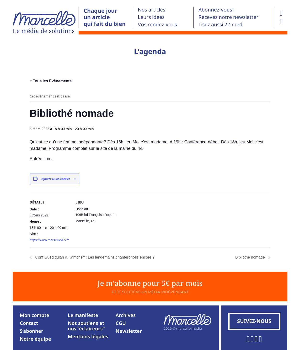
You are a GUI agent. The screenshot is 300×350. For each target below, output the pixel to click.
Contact (29, 323)
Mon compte (34, 315)
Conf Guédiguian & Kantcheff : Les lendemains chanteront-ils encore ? (94, 257)
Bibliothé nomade (250, 257)
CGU (121, 323)
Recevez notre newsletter (228, 17)
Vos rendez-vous (157, 24)
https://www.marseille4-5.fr (49, 240)
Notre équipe (35, 339)
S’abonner (31, 331)
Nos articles (151, 9)
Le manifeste (83, 315)
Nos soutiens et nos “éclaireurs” (86, 326)
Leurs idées (151, 17)
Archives (126, 315)
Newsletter (129, 331)
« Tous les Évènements (51, 81)
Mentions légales (88, 336)
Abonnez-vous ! (216, 9)
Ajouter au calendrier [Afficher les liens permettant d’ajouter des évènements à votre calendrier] (55, 179)
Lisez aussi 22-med (220, 24)
